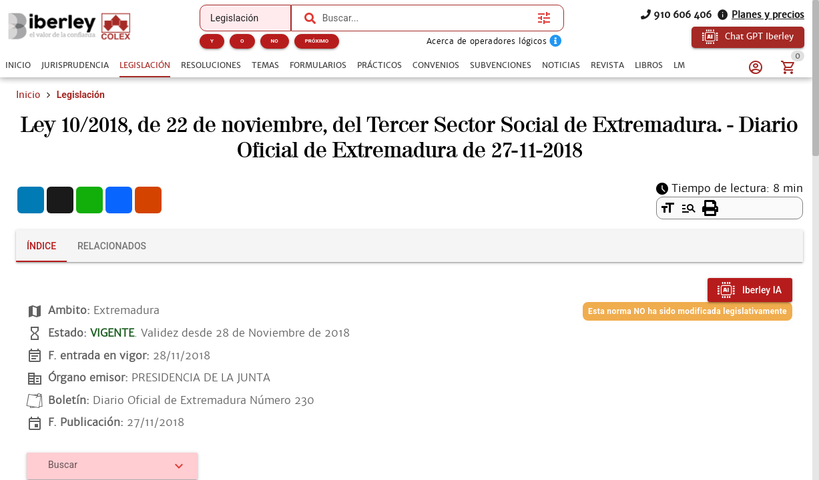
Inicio (28, 95)
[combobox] (426, 18)
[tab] (18, 65)
